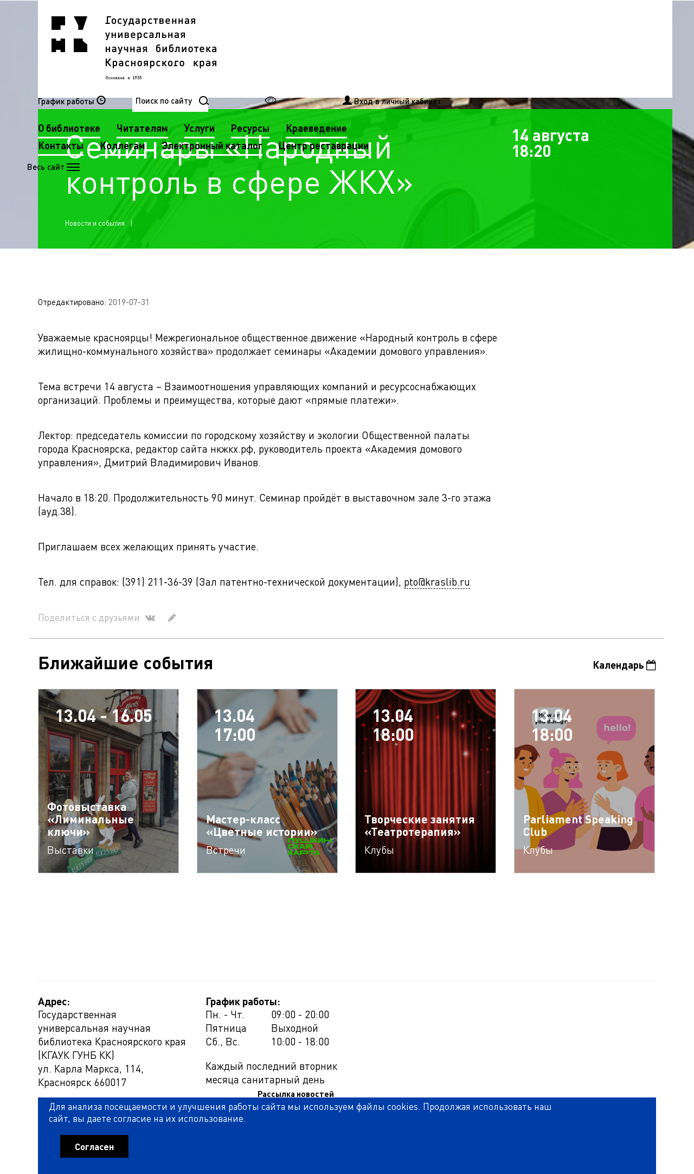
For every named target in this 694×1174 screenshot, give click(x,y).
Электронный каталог (428, 65)
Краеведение (533, 48)
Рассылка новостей (446, 1005)
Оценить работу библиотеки (602, 1112)
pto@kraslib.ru (437, 583)
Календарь (624, 667)
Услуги (416, 48)
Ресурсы (467, 48)
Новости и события (95, 224)
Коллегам (339, 65)
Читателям (359, 48)
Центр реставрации (300, 83)
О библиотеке (286, 48)
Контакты (277, 65)
